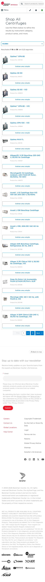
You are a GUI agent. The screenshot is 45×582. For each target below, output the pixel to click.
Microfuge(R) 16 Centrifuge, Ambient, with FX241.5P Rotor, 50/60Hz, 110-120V (23, 175)
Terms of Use (35, 396)
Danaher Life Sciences (32, 452)
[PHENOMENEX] (30, 568)
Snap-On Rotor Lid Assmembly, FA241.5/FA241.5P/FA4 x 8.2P (23, 280)
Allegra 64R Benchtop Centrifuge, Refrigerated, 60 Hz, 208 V (24, 245)
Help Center (8, 432)
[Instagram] (30, 460)
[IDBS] (18, 562)
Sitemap (27, 447)
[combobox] (31, 3)
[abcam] (6, 555)
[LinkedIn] (34, 460)
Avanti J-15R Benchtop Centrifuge (24, 210)
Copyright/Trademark (32, 419)
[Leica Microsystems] (6, 568)
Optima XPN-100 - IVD (19, 123)
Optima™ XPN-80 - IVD (20, 106)
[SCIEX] (6, 575)
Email (6, 373)
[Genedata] (6, 562)
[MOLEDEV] (18, 568)
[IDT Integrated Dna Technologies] (30, 562)
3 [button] (32, 333)
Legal (26, 430)
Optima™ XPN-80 (17, 56)
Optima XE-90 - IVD (18, 90)
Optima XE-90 (16, 73)
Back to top (36, 352)
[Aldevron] (18, 555)
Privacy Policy (22, 396)
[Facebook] (25, 460)
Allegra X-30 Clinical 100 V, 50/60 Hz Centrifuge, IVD (24, 262)
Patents (27, 439)
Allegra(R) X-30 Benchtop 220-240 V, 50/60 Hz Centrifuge (25, 156)
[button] (22, 4)
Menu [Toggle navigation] (4, 10)
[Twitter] (38, 460)
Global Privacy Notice (32, 443)
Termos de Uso (30, 434)
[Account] (36, 10)
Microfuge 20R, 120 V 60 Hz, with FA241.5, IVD (24, 298)
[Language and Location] (42, 10)
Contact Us (7, 423)
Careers (6, 419)
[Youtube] (43, 460)
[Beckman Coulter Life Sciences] (30, 555)
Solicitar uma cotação (22, 66)
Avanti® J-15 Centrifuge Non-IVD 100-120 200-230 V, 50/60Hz (23, 194)
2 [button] (28, 333)
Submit (8, 408)
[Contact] (30, 10)
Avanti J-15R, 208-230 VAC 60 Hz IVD (24, 227)
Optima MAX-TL (17, 139)
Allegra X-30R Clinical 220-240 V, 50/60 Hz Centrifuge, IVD (24, 316)
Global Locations (10, 427)
